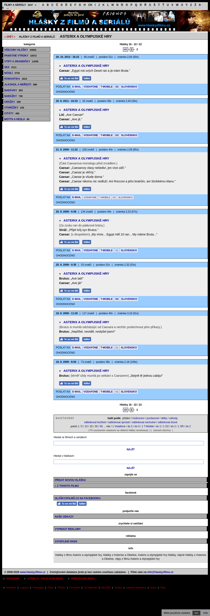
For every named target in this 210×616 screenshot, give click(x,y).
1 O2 (166, 426)
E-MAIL (76, 86)
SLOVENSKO (129, 86)
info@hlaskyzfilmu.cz (160, 572)
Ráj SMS (105, 587)
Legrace (24, 587)
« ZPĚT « (9, 36)
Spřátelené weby (83, 578)
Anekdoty (11, 587)
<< (125, 49)
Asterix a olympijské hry (86, 36)
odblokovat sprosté (119, 422)
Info (205, 613)
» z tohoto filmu (67, 485)
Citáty (11, 113)
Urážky (12, 101)
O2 (117, 86)
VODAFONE (91, 86)
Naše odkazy (64, 516)
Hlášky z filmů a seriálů (37, 36)
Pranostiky (38, 587)
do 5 (137, 426)
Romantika (15, 78)
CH (90, 4)
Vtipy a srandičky (21, 61)
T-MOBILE (106, 86)
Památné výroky (20, 55)
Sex (10, 67)
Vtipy (162, 587)
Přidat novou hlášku (70, 480)
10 (86, 426)
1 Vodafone (118, 426)
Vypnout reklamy (68, 529)
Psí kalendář (90, 587)
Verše (153, 587)
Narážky (13, 96)
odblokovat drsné (167, 422)
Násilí (12, 72)
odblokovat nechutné (144, 422)
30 (96, 426)
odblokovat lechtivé (95, 422)
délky (164, 418)
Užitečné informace (136, 587)
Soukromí (12, 578)
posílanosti (153, 418)
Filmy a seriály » (20, 4)
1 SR (181, 426)
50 (101, 426)
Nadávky (13, 90)
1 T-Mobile (148, 426)
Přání (50, 587)
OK (196, 613)
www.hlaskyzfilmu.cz (32, 572)
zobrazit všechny (162, 430)
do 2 (130, 426)
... (8, 7)
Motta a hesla (16, 119)
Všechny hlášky (20, 49)
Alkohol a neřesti (20, 84)
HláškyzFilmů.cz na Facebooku (77, 498)
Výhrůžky (14, 107)
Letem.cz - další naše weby (45, 578)
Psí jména (74, 587)
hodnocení (138, 418)
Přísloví (61, 587)
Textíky (118, 587)
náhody (173, 418)
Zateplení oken (66, 541)
